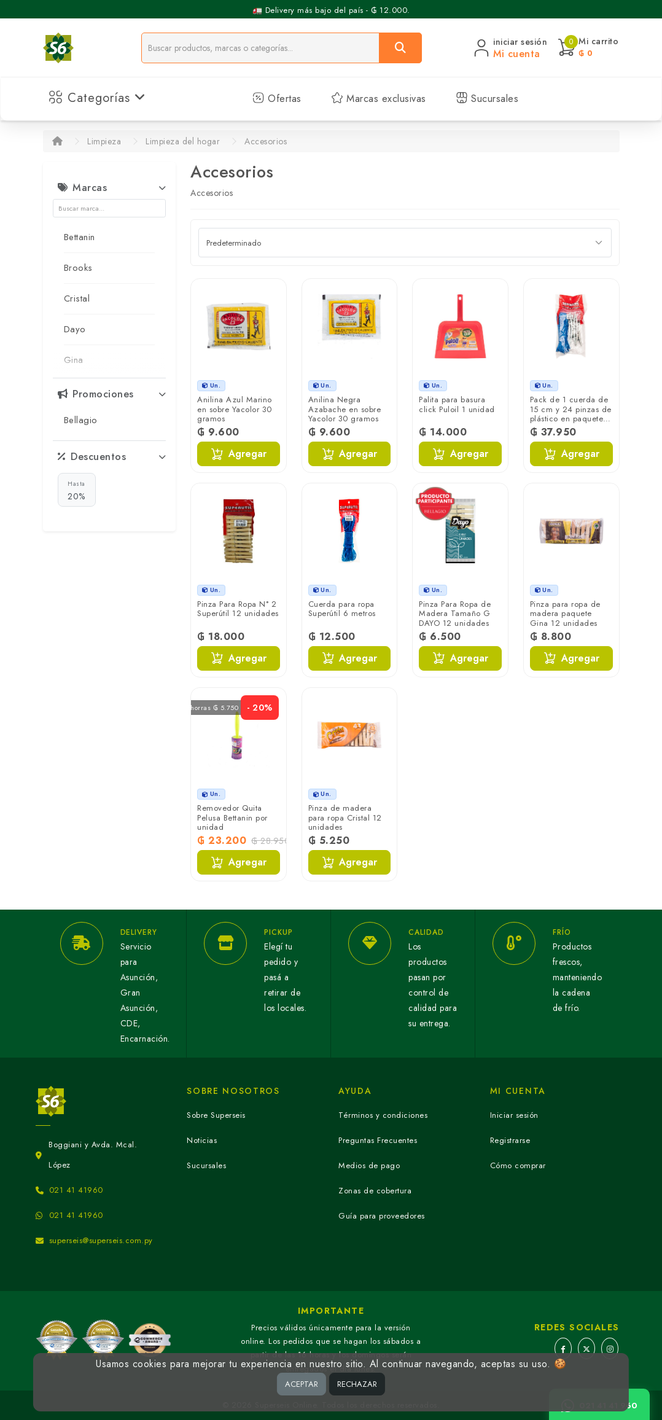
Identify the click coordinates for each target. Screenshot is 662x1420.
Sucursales (487, 99)
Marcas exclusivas (378, 99)
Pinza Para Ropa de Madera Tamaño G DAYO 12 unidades (455, 613)
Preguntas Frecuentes (377, 1140)
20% (76, 490)
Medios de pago (369, 1165)
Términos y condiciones (382, 1115)
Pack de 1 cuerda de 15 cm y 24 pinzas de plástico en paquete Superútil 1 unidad (571, 414)
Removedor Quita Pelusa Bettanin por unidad (232, 817)
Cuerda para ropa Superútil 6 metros (342, 609)
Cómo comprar (518, 1165)
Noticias (202, 1140)
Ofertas (277, 99)
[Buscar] (400, 48)
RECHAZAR (357, 1384)
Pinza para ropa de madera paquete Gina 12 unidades (565, 613)
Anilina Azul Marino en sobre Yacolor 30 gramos (234, 409)
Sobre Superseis (216, 1115)
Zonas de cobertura (374, 1190)
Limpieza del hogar (183, 141)
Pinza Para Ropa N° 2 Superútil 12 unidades (238, 609)
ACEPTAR (301, 1384)
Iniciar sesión (514, 1115)
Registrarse (510, 1140)
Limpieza (104, 141)
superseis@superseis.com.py (101, 1240)
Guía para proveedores (381, 1216)
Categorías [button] (97, 98)
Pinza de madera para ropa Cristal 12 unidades (345, 817)
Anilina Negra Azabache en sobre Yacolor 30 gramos (344, 409)
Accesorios (265, 141)
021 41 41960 (76, 1190)
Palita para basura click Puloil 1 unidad (457, 404)
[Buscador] (260, 48)
